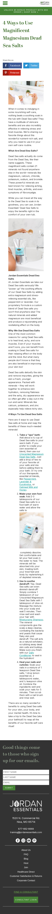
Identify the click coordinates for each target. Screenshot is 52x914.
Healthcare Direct (26, 872)
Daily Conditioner (26, 654)
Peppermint (30, 479)
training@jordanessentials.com (26, 832)
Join (26, 867)
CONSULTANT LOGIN (26, 900)
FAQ (26, 854)
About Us (26, 850)
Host (26, 863)
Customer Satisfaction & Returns (26, 876)
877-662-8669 (26, 828)
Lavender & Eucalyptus (25, 483)
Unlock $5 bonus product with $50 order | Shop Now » (26, 11)
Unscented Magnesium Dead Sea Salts (31, 455)
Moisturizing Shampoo (31, 619)
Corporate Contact (26, 880)
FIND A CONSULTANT (26, 892)
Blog (26, 859)
